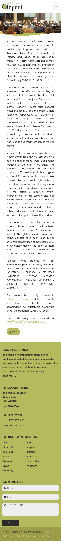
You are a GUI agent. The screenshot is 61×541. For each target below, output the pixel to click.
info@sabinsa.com (13, 425)
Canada (7, 461)
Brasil (5, 456)
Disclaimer (44, 535)
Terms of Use (29, 535)
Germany (7, 470)
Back (13, 331)
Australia (7, 451)
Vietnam (32, 466)
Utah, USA (8, 447)
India (30, 442)
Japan (31, 447)
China (5, 466)
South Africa (34, 461)
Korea (30, 456)
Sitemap (15, 535)
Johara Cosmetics (17, 299)
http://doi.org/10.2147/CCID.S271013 (26, 322)
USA (4, 442)
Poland (31, 451)
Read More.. (9, 376)
